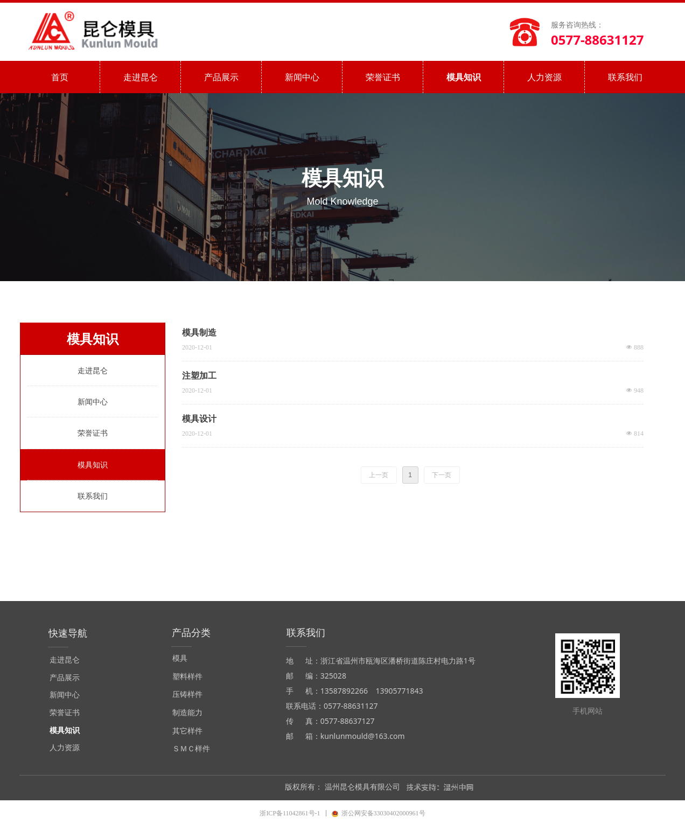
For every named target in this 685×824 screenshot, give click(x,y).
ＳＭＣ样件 (191, 749)
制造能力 (187, 713)
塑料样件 (187, 677)
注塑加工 (199, 375)
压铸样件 (187, 694)
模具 (179, 658)
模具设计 (199, 418)
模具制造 (199, 332)
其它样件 (187, 731)
